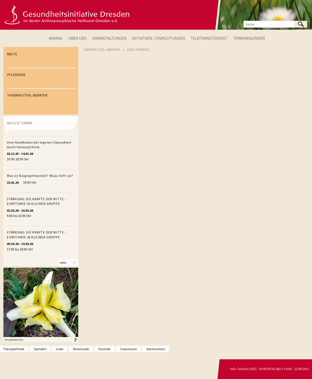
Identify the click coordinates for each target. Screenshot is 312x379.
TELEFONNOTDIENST (209, 38)
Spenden (40, 349)
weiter (63, 262)
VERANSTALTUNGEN (109, 38)
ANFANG (56, 38)
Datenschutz (155, 349)
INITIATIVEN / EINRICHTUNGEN (158, 38)
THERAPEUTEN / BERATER (27, 95)
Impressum (128, 349)
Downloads (81, 349)
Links (59, 349)
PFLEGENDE (16, 74)
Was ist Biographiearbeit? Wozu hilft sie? (40, 175)
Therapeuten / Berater (102, 50)
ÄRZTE (12, 54)
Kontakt (104, 349)
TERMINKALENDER (249, 38)
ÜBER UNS (77, 38)
